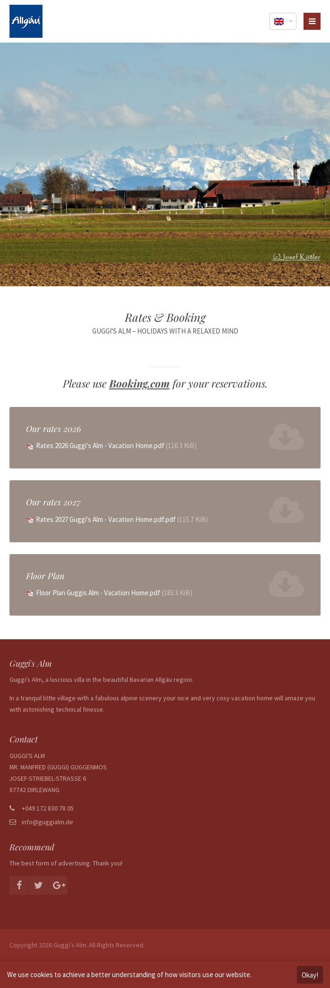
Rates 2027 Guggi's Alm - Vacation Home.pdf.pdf (122, 519)
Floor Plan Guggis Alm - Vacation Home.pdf (114, 592)
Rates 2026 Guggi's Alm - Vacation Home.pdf (116, 445)
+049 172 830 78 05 (48, 808)
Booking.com (139, 383)
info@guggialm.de (47, 822)
